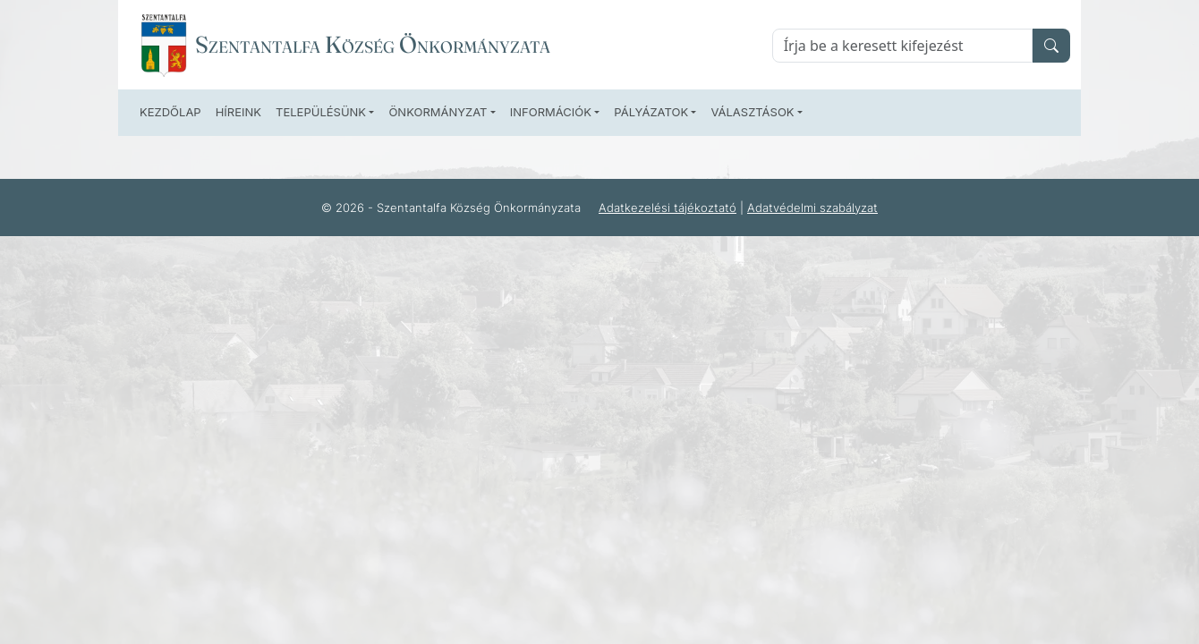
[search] (1051, 46)
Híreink (238, 112)
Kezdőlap (170, 112)
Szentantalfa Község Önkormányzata (372, 44)
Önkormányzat (437, 112)
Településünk (321, 112)
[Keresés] (902, 46)
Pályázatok (651, 112)
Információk (550, 112)
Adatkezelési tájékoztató (667, 207)
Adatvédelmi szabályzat (812, 207)
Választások (752, 112)
